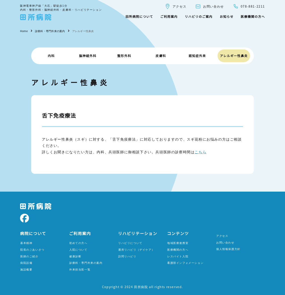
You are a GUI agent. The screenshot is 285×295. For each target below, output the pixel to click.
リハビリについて (130, 243)
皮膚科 (161, 55)
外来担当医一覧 (79, 269)
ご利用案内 (169, 16)
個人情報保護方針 (228, 249)
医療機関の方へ (253, 16)
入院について (78, 249)
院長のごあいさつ (32, 249)
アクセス (175, 6)
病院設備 (26, 262)
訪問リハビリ (127, 256)
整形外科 (124, 55)
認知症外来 (197, 55)
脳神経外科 (87, 55)
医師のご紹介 (29, 256)
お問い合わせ (209, 6)
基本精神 (26, 243)
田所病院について (139, 16)
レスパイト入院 (177, 256)
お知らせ (227, 16)
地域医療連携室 (177, 243)
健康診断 (75, 256)
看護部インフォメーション (185, 262)
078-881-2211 (249, 6)
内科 (51, 55)
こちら (200, 151)
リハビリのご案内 (199, 16)
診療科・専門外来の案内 (86, 262)
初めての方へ (78, 243)
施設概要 (26, 269)
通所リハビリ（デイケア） (136, 249)
